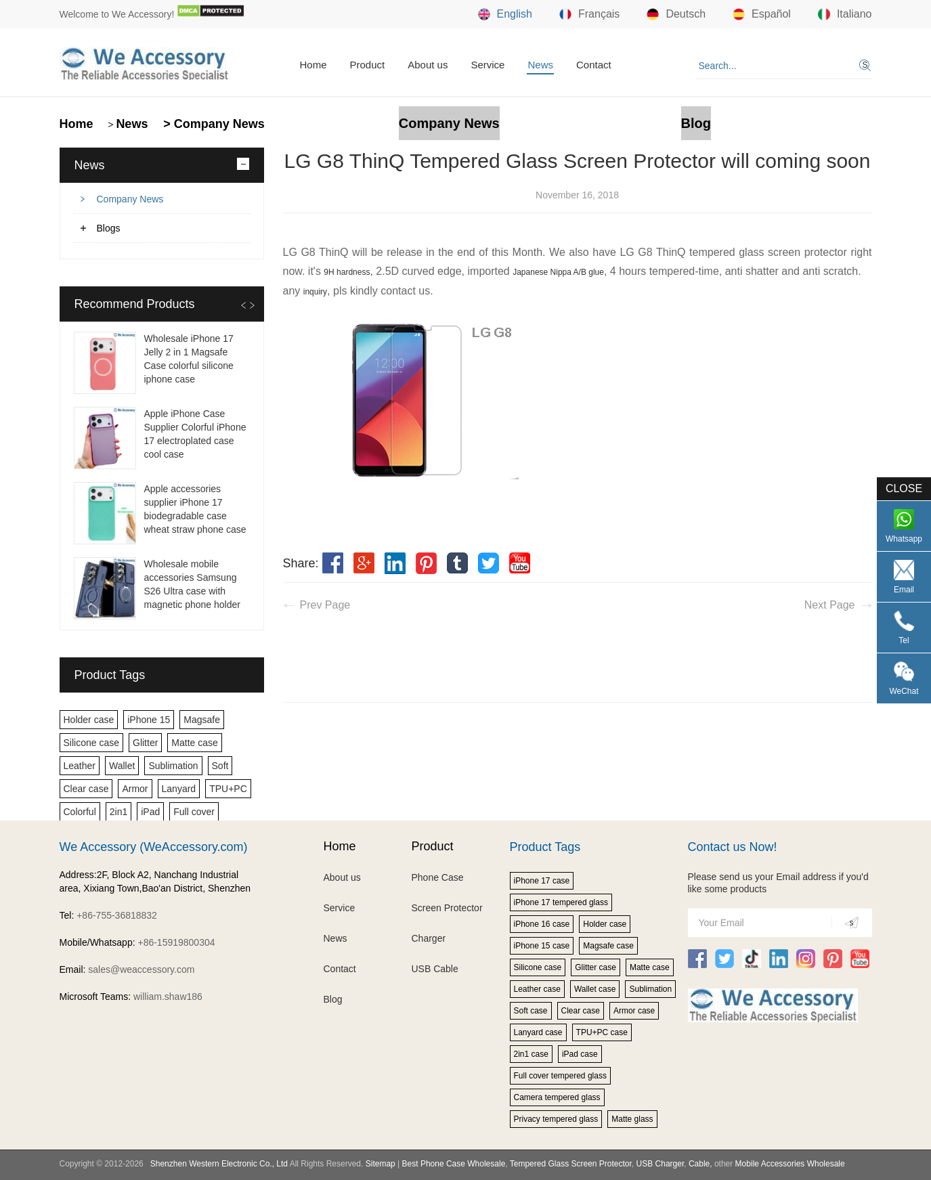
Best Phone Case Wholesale (454, 1163)
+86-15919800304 (176, 942)
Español (762, 14)
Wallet (122, 765)
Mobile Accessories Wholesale (788, 1163)
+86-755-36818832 (117, 915)
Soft (220, 765)
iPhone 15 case (542, 945)
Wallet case (595, 989)
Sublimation (173, 765)
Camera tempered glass (557, 1097)
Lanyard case (538, 1032)
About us (428, 64)
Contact (593, 64)
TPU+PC (228, 788)
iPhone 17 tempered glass (561, 902)
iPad (150, 811)
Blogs (109, 228)
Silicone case (92, 742)
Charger (429, 938)
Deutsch (676, 14)
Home (313, 64)
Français (589, 14)
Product (367, 64)
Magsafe (201, 719)
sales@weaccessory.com (141, 969)
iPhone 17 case (542, 881)
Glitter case (595, 967)
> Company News (212, 124)
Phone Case (438, 877)
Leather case (537, 989)
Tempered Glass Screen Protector (571, 1163)
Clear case (86, 788)
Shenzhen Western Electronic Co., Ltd (219, 1163)
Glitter (145, 742)
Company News (449, 123)
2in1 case (531, 1054)
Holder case (89, 719)
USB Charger (660, 1163)
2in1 (118, 811)
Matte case (194, 742)
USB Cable (435, 968)
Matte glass (632, 1119)
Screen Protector (447, 907)
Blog (696, 123)
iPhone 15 (148, 719)
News (540, 64)
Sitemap (380, 1163)
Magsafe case (608, 945)
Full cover (194, 811)
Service (487, 64)
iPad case (580, 1054)
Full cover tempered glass (560, 1075)
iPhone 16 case (542, 924)
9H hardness (347, 272)
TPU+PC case (602, 1032)
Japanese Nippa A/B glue (558, 272)
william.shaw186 (167, 996)
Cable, (700, 1163)
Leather (79, 765)
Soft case (531, 1010)
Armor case (634, 1010)
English (505, 14)
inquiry (315, 292)
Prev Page (325, 605)
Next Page (829, 605)
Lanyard (179, 788)
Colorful (80, 811)
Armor (135, 788)
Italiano (845, 14)
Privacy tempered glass (556, 1119)
